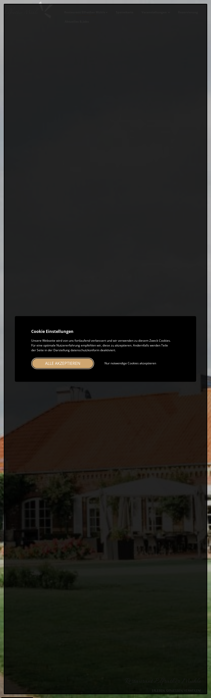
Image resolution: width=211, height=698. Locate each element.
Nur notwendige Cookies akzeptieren (130, 363)
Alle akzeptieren (62, 363)
